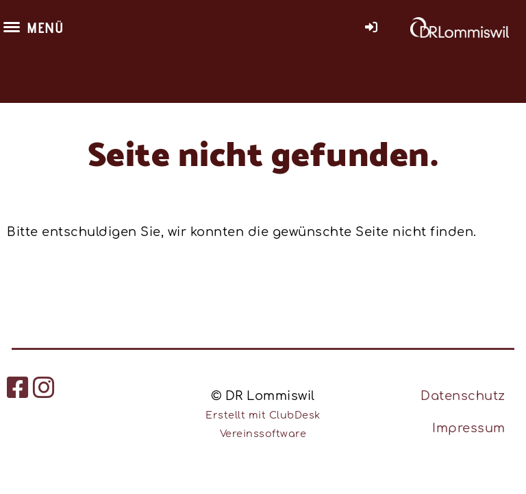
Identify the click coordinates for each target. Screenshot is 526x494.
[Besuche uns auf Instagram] (44, 388)
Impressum (468, 428)
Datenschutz (463, 396)
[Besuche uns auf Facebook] (18, 388)
